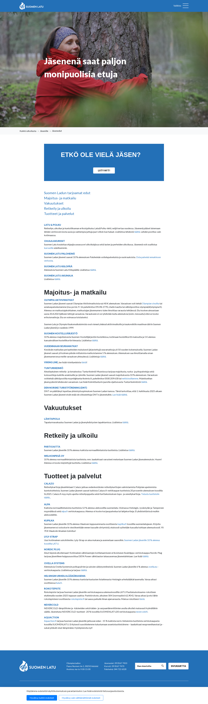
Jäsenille (44, 131)
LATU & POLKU (52, 224)
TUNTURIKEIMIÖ (53, 368)
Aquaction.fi (50, 620)
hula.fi (59, 582)
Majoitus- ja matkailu (60, 198)
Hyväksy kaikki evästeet (42, 697)
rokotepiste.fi (77, 599)
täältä (137, 231)
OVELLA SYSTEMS (54, 563)
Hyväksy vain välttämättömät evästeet (81, 697)
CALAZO (49, 483)
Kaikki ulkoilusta (28, 131)
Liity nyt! (104, 170)
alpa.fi (65, 511)
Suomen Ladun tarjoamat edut (67, 193)
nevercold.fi (142, 611)
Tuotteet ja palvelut (59, 213)
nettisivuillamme (130, 378)
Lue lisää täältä (119, 394)
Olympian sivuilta (150, 303)
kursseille (49, 247)
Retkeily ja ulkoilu (57, 208)
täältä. (57, 279)
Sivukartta (178, 666)
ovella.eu (152, 566)
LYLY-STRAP (51, 536)
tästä (84, 362)
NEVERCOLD (51, 604)
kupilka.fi (122, 524)
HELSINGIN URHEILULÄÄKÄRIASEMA (65, 575)
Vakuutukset (54, 203)
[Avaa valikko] (180, 6)
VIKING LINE (51, 362)
